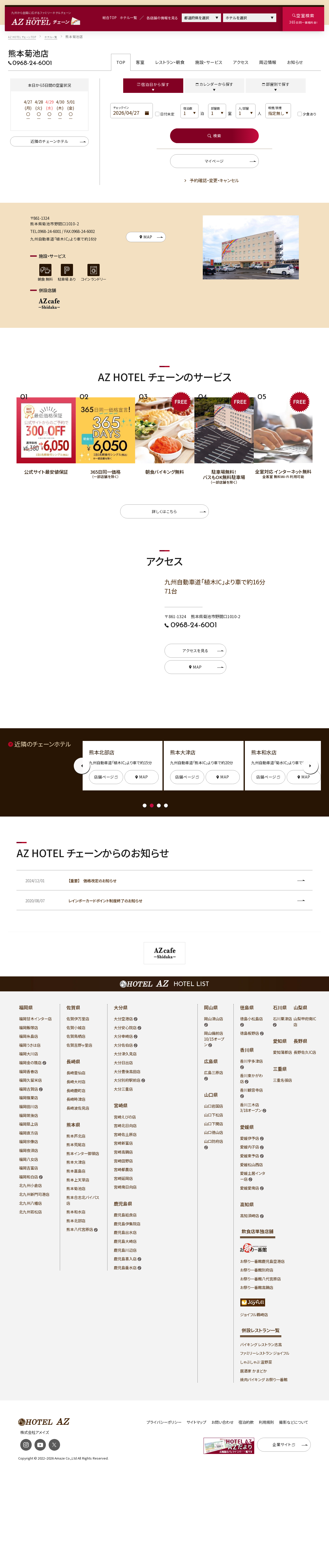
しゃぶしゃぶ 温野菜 (256, 1362)
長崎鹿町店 (75, 1090)
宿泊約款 (246, 1422)
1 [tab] (145, 805)
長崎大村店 (75, 1081)
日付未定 (167, 113)
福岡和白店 (29, 1176)
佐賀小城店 (75, 1027)
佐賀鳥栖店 (75, 1036)
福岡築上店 (28, 1124)
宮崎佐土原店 (125, 1134)
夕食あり (309, 113)
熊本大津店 (75, 1162)
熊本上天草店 (77, 1179)
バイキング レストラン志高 (261, 1344)
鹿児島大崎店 (125, 1241)
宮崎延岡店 (123, 1178)
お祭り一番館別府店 (256, 1270)
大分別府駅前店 (127, 1080)
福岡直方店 (28, 1133)
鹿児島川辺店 (125, 1250)
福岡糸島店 (28, 1036)
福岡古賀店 (29, 1089)
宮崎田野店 (123, 1160)
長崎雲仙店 (75, 1072)
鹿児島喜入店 (125, 1258)
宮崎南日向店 (125, 1187)
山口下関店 (213, 1123)
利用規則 (266, 1422)
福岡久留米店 (30, 1080)
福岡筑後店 (28, 1115)
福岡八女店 (28, 1159)
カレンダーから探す (214, 84)
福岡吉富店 (28, 1168)
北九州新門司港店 (34, 1194)
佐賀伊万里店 (77, 1018)
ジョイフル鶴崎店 (254, 1314)
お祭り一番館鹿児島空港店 (262, 1261)
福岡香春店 (28, 1071)
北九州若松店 (30, 1211)
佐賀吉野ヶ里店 (79, 1045)
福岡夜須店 (28, 1150)
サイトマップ (196, 1422)
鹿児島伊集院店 (127, 1223)
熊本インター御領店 (82, 1153)
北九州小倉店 (30, 1185)
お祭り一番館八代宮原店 (260, 1278)
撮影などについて (293, 1422)
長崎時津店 (75, 1099)
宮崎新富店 (123, 1143)
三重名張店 (282, 1080)
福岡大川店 (28, 1053)
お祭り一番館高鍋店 (256, 1287)
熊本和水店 (75, 1211)
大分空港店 (124, 1018)
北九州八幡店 (30, 1203)
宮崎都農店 (123, 1169)
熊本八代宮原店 (80, 1229)
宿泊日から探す (153, 84)
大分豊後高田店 (127, 1071)
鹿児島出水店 (125, 1232)
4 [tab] (166, 805)
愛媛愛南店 (250, 1188)
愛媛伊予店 (250, 1138)
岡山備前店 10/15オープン (214, 1038)
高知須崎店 (250, 1215)
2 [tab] (152, 805)
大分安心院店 (125, 1027)
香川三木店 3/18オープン (251, 1107)
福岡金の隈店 (30, 1062)
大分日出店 (123, 1062)
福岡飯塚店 (28, 1027)
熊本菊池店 (75, 1188)
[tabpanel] (46, 433)
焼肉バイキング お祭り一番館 (263, 1379)
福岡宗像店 (28, 1141)
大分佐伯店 (124, 1045)
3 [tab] (159, 805)
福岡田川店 (28, 1106)
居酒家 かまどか (253, 1371)
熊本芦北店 (75, 1136)
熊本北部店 (75, 1220)
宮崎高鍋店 (123, 1152)
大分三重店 (123, 1089)
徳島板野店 (250, 1033)
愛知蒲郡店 (282, 1052)
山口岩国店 (213, 1106)
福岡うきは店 (30, 1045)
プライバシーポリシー (164, 1422)
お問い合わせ (222, 1422)
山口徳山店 (213, 1132)
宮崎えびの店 (125, 1117)
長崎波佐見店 (77, 1108)
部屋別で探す (275, 84)
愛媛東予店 (250, 1155)
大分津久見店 (125, 1053)
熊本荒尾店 (75, 1144)
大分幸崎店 (124, 1036)
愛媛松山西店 (251, 1164)
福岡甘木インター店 (35, 1018)
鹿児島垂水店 (125, 1267)
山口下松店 (213, 1114)
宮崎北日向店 (125, 1125)
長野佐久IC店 (305, 1052)
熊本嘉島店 (75, 1171)
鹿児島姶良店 (125, 1214)
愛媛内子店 (250, 1146)
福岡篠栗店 (28, 1097)
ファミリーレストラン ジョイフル (264, 1353)
